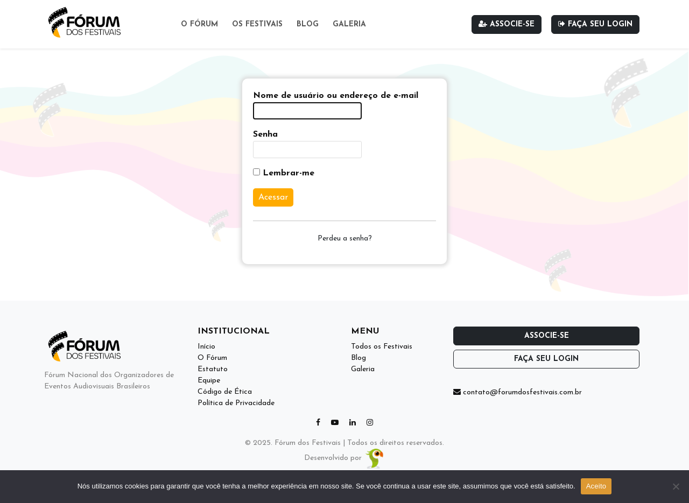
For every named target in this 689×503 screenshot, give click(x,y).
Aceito (596, 486)
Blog (308, 24)
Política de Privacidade (236, 403)
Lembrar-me (283, 173)
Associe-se (507, 24)
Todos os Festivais (381, 347)
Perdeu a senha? (345, 239)
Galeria (349, 24)
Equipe (209, 381)
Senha (265, 134)
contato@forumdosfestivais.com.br (517, 392)
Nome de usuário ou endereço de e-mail (335, 95)
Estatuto (213, 369)
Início (206, 347)
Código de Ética (225, 392)
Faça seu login (595, 24)
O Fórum (199, 24)
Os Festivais (257, 24)
